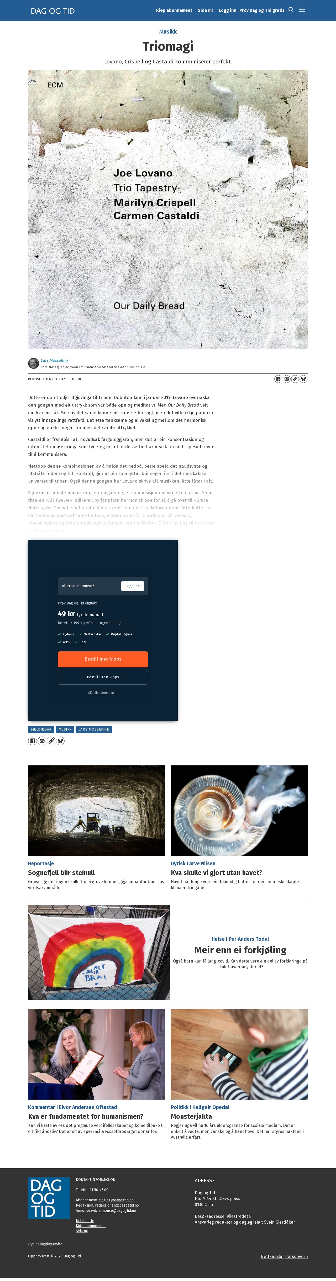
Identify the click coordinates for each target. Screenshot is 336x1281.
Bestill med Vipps (103, 659)
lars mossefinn (93, 729)
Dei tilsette (85, 1221)
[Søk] (291, 10)
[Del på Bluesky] (303, 379)
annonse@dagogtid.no (117, 1210)
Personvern (296, 1256)
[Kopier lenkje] (295, 379)
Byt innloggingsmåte (45, 1244)
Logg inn (228, 10)
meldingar (41, 729)
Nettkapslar (272, 1256)
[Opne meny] (302, 10)
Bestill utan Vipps (103, 677)
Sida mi (205, 10)
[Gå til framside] (53, 10)
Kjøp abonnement (174, 10)
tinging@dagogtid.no (116, 1200)
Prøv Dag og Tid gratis (262, 10)
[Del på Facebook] (278, 379)
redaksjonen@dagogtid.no (117, 1205)
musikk (65, 729)
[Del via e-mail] (287, 379)
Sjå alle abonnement (103, 693)
